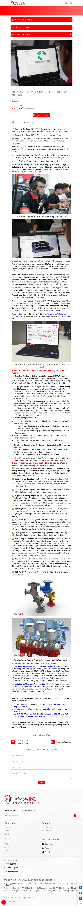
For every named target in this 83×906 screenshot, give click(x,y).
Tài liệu (6, 844)
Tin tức (6, 831)
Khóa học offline (48, 827)
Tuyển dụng (8, 851)
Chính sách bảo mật (11, 901)
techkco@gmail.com (64, 742)
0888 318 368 (10, 864)
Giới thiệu (7, 827)
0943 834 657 (10, 860)
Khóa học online (48, 831)
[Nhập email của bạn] (40, 815)
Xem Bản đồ (71, 888)
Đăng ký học (40, 115)
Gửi (41, 782)
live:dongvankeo (11, 871)
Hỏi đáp (6, 847)
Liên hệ (6, 834)
